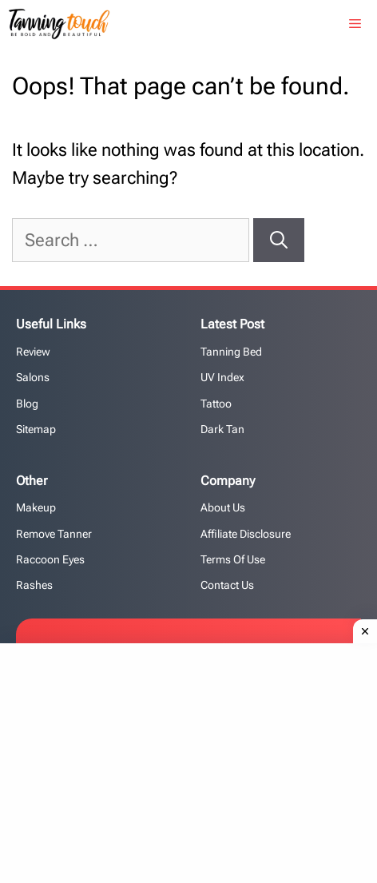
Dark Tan (222, 429)
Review (33, 351)
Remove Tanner (54, 533)
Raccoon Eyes (50, 559)
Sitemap (36, 429)
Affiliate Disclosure (245, 533)
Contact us (227, 585)
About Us (222, 507)
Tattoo (216, 403)
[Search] (278, 240)
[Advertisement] (194, 759)
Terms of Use (232, 559)
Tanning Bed (231, 351)
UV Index (222, 377)
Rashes (34, 585)
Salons (33, 377)
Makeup (36, 507)
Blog (27, 403)
